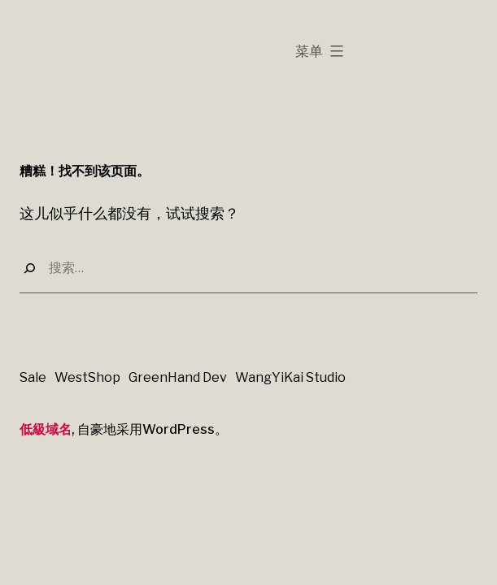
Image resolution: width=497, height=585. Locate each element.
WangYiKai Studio (290, 377)
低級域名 (46, 429)
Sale (33, 377)
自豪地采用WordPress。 (152, 429)
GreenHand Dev (178, 377)
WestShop (87, 377)
